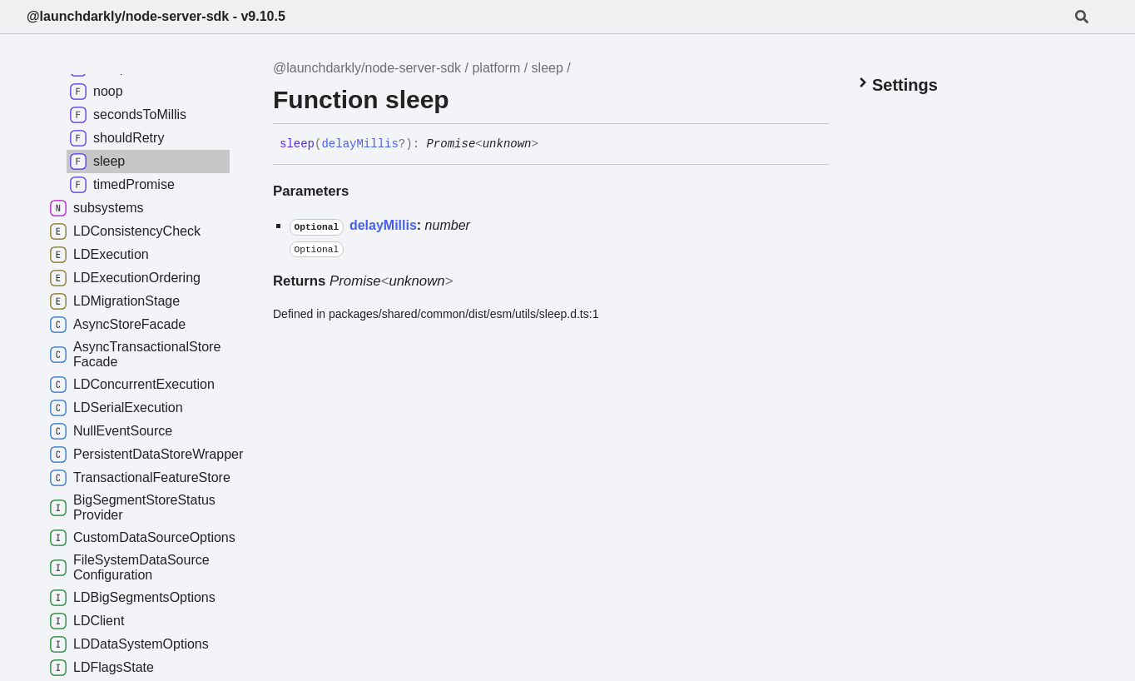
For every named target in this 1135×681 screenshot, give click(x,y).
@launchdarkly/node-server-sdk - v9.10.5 (156, 16)
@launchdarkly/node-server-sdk (367, 68)
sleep (547, 68)
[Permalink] (551, 145)
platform (496, 68)
